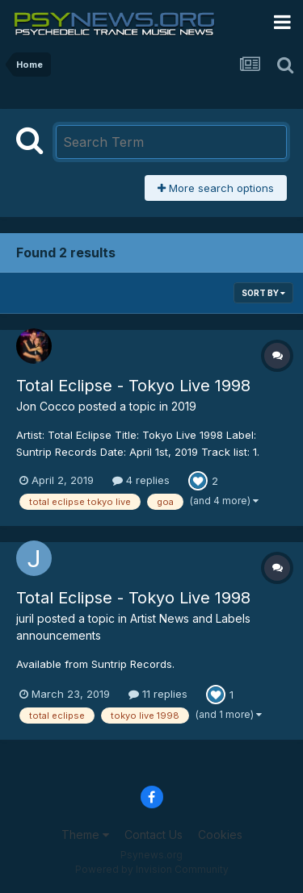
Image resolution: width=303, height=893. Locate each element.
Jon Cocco (45, 406)
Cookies (220, 834)
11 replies (157, 693)
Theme (85, 834)
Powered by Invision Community (152, 869)
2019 (183, 406)
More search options (216, 188)
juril (25, 618)
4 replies (141, 480)
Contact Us (153, 834)
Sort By (263, 293)
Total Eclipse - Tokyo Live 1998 (133, 385)
